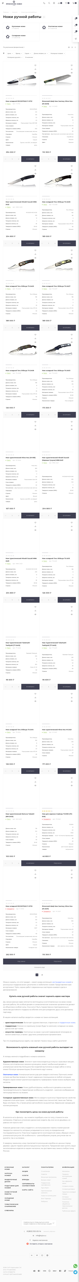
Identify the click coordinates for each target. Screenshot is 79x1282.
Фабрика (44, 1201)
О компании (45, 1171)
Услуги (25, 1175)
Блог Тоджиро (46, 1198)
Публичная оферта (69, 1211)
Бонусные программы (48, 1177)
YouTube (42, 1255)
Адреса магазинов (40, 1240)
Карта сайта (27, 1190)
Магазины (65, 1171)
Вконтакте (31, 1255)
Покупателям (47, 1167)
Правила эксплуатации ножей (67, 1176)
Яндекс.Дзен (47, 1255)
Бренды (25, 1179)
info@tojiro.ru (41, 1236)
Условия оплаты (67, 1186)
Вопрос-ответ (46, 1180)
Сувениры (9, 1210)
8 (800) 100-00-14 (34, 1231)
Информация (68, 1167)
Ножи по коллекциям (48, 1195)
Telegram (37, 1255)
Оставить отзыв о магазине (41, 1244)
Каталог (26, 1167)
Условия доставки (68, 1189)
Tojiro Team (45, 1188)
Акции (25, 1171)
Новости (44, 1174)
